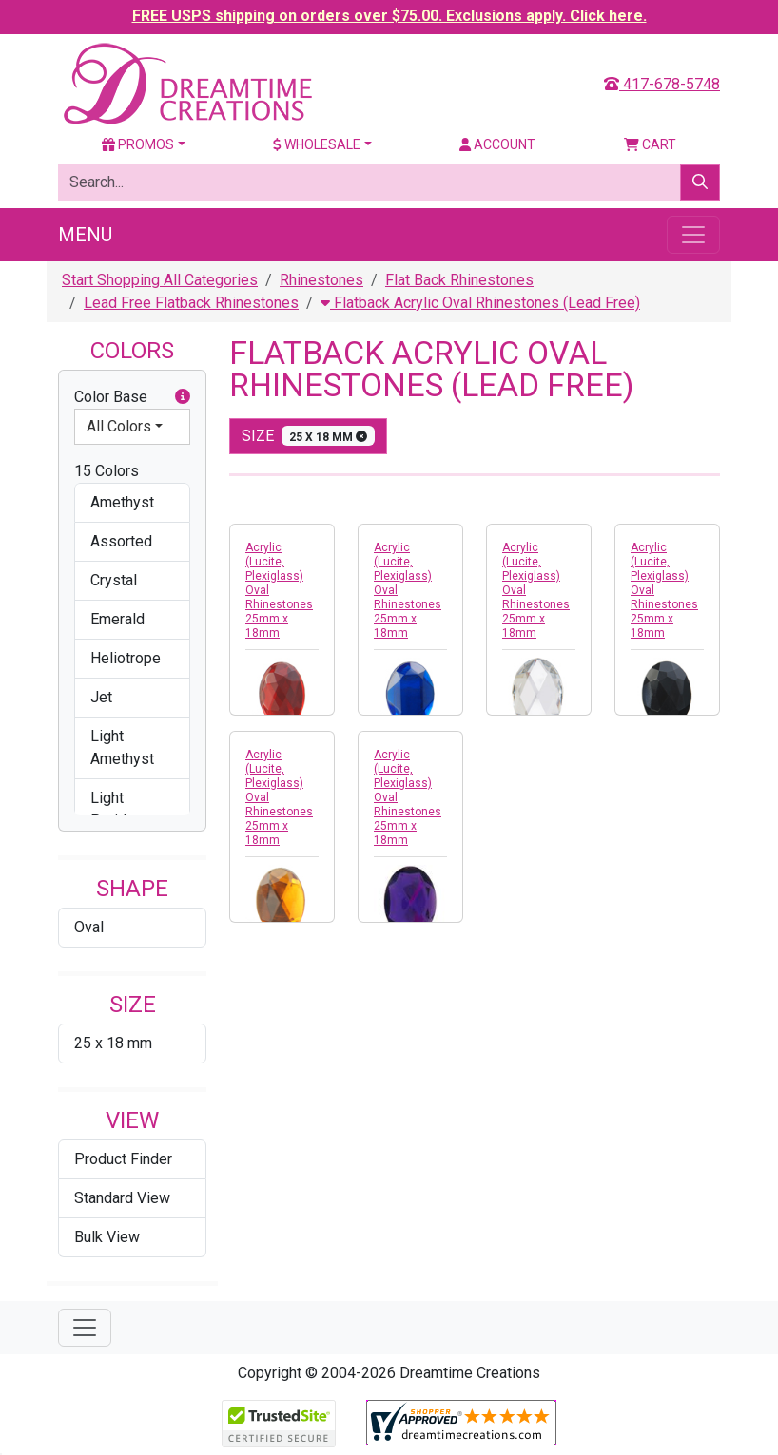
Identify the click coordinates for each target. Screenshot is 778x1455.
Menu (85, 234)
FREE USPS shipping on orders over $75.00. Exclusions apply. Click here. (389, 16)
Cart (650, 144)
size (308, 436)
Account (497, 144)
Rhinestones (321, 280)
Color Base (132, 397)
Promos (138, 144)
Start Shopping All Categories (160, 280)
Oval (89, 927)
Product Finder (123, 1159)
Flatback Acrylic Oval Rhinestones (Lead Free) (480, 303)
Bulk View (107, 1237)
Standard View (122, 1198)
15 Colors (106, 471)
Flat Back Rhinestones (459, 280)
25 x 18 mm (113, 1043)
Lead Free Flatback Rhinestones (191, 303)
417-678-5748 (662, 84)
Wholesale (316, 144)
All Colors (119, 426)
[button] (182, 397)
